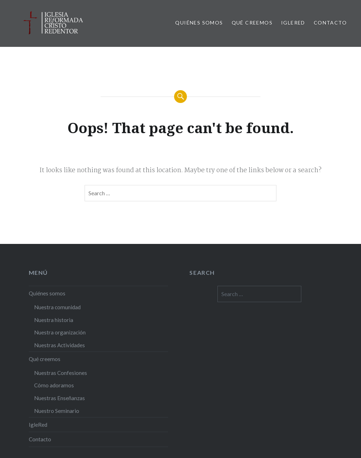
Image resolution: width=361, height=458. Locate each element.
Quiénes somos (199, 23)
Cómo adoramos (54, 385)
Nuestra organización (60, 332)
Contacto (330, 23)
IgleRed (293, 23)
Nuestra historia (53, 320)
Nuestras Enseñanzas (59, 398)
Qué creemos (252, 23)
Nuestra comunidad (57, 307)
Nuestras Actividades (59, 345)
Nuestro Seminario (56, 411)
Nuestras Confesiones (60, 373)
